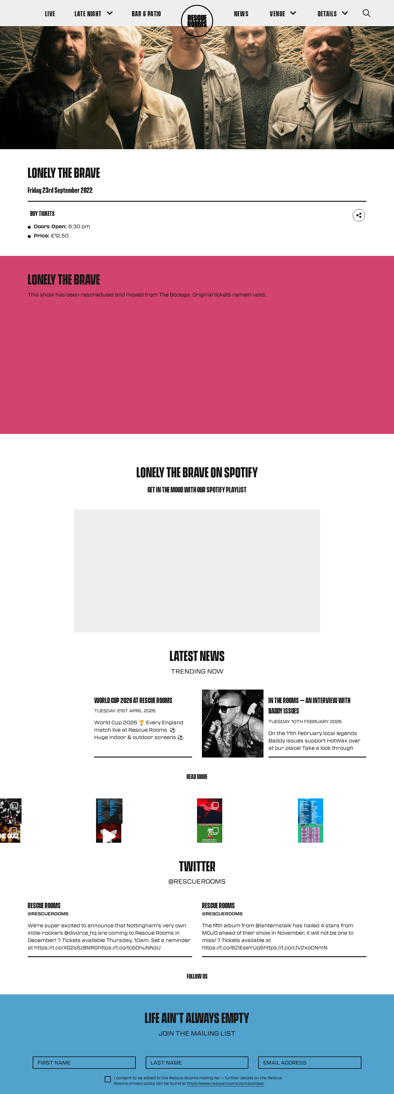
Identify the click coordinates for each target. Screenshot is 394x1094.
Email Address (285, 1062)
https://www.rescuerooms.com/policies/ (225, 1083)
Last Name (166, 1062)
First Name (54, 1062)
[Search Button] (357, 13)
